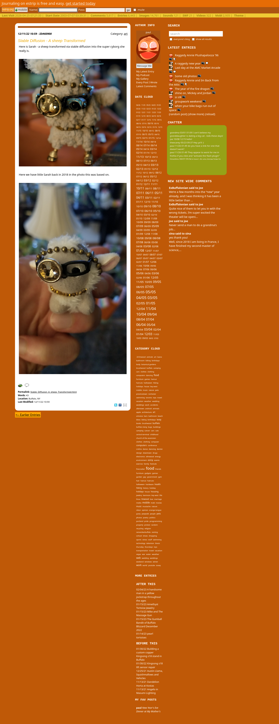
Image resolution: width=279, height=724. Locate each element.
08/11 (156, 188)
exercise (139, 464)
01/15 (152, 137)
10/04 (141, 314)
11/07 (156, 250)
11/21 (149, 112)
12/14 (158, 138)
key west (153, 386)
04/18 (154, 116)
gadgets (148, 473)
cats (157, 430)
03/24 (138, 109)
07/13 (147, 160)
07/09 (139, 226)
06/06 (153, 269)
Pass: (101, 10)
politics (152, 517)
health (157, 484)
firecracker (140, 469)
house (146, 386)
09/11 (148, 188)
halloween (148, 383)
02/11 (157, 197)
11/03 (156, 334)
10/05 (148, 282)
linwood (145, 499)
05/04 (151, 324)
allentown (140, 408)
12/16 (149, 120)
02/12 (155, 180)
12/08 (147, 233)
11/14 (139, 141)
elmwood (150, 456)
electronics (140, 456)
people (152, 513)
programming (156, 521)
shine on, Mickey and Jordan (192, 93)
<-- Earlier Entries (28, 415)
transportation (142, 550)
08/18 (148, 116)
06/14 (154, 145)
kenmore (146, 495)
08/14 (139, 145)
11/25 (143, 105)
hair (138, 480)
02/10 (154, 214)
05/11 (159, 193)
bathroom (140, 360)
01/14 (147, 152)
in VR (177, 97)
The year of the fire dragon (191, 89)
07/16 (144, 123)
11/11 (154, 184)
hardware (150, 484)
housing (155, 491)
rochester (152, 394)
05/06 (140, 273)
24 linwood (141, 357)
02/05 (140, 303)
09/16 (159, 120)
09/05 (157, 282)
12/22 (159, 109)
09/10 (147, 206)
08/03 (151, 338)
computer (155, 442)
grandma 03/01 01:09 (181, 132)
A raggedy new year (188, 63)
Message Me (144, 66)
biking (148, 360)
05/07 (146, 258)
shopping (153, 536)
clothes (143, 371)
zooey (158, 565)
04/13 (146, 165)
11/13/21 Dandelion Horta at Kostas (147, 683)
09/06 (153, 265)
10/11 (140, 188)
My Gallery (142, 78)
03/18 (159, 116)
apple (138, 412)
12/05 (154, 277)
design (139, 453)
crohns (139, 449)
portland (139, 521)
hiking (155, 383)
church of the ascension (146, 438)
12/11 (147, 184)
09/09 (147, 222)
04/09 (139, 230)
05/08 (154, 242)
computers (140, 375)
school (139, 536)
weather (147, 401)
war (143, 554)
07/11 (140, 193)
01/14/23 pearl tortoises (144, 635)
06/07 (139, 258)
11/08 (154, 234)
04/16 (138, 127)
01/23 (154, 109)
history (146, 488)
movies (159, 503)
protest (147, 525)
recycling (140, 528)
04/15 (157, 134)
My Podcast (143, 75)
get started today (80, 3)
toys (154, 397)
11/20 (159, 112)
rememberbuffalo (143, 532)
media (138, 503)
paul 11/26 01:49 (178, 145)
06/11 (149, 193)
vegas (138, 554)
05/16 (156, 123)
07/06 (146, 269)
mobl (153, 503)
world (145, 565)
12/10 (147, 201)
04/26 (138, 105)
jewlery (139, 495)
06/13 (154, 160)
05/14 (139, 149)
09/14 (153, 142)
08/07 (153, 254)
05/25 (148, 105)
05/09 (155, 226)
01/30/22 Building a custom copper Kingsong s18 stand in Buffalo (149, 654)
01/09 (139, 234)
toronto (149, 397)
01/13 (147, 169)
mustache (147, 506)
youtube (151, 565)
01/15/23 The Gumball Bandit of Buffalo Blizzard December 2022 (149, 624)
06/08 (147, 242)
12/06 (153, 262)
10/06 (146, 265)
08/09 (155, 222)
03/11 (148, 197)
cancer (147, 430)
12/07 (148, 250)
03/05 (153, 297)
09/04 (152, 314)
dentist (159, 449)
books (138, 423)
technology (140, 543)
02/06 (139, 277)
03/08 (147, 246)
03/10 (147, 214)
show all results (204, 39)
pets (157, 390)
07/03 (156, 338)
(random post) (178, 114)
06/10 (148, 211)
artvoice (139, 416)
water (148, 554)
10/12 (145, 172)
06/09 (147, 226)
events (157, 460)
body (138, 364)
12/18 (143, 116)
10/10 (139, 206)
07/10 (140, 211)
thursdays (149, 547)
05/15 (151, 134)
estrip (150, 460)
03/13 (154, 165)
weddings (140, 405)
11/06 (139, 265)
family (146, 464)
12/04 (140, 309)
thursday (140, 547)
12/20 (154, 112)
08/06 (139, 269)
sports (138, 539)
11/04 (151, 308)
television (150, 543)
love (151, 499)
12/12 (154, 169)
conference (152, 445)
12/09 (146, 218)
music (145, 390)
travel (159, 397)
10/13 (148, 157)
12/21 (143, 112)
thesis (157, 543)
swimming (140, 397)
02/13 (139, 169)
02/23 (148, 109)
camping (156, 368)
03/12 (147, 180)
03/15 (138, 138)
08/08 (156, 238)
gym (160, 477)
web (138, 557)
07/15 (138, 134)
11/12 (139, 172)
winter (155, 561)
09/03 (145, 338)
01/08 (140, 250)
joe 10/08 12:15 (178, 139)
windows (148, 561)
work (147, 405)
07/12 (139, 176)
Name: (53, 10)
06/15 (144, 134)
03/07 (160, 258)
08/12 (158, 172)
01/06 (146, 277)
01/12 (139, 184)
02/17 (138, 120)
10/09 (139, 222)
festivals (153, 464)
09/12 (151, 172)
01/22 (138, 112)
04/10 (139, 214)
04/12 (139, 180)
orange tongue (155, 510)
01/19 (138, 116)
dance (145, 449)
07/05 (149, 286)
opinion (145, 510)
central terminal (142, 434)
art (126, 34)
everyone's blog (182, 39)
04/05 (141, 297)
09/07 (146, 254)
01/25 (159, 105)
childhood (154, 434)
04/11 (140, 197)
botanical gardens (148, 364)
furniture (140, 379)
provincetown (141, 394)
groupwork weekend (187, 101)
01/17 (143, 120)
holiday (153, 488)
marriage (158, 499)
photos (139, 517)
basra (159, 357)
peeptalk (145, 513)
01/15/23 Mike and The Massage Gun (149, 613)
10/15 (145, 130)
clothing (151, 371)
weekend (140, 561)
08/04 (140, 319)
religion (148, 528)
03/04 (148, 329)
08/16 (138, 123)
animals (150, 357)
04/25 (154, 105)
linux (138, 499)
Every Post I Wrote (146, 82)
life (161, 495)
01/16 (155, 127)
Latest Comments (146, 86)
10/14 (147, 141)
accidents (154, 405)
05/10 (156, 211)
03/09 (147, 230)
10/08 (140, 238)
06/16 (150, 123)
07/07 (159, 254)
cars (138, 371)
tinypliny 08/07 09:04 (180, 159)
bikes (138, 419)
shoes (145, 536)
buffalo (149, 368)
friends (158, 469)
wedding (155, 401)
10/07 (139, 254)
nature (151, 390)
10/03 (138, 338)
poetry (145, 517)
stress (144, 539)
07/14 (147, 145)
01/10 (139, 218)
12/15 (160, 127)
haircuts (139, 383)
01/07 (146, 262)
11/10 (154, 201)
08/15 (157, 130)
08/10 (156, 206)
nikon (138, 510)
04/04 (139, 329)
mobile (21, 10)
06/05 (140, 292)
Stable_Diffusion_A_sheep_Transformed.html (53, 391)
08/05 (140, 287)
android (148, 408)
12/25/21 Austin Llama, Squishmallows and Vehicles (149, 674)
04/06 (148, 273)
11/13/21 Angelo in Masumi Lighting (147, 691)
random (154, 525)
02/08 (155, 246)
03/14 (153, 149)
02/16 (149, 127)
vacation (139, 401)
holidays (139, 386)
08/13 (139, 160)
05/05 (151, 291)
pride (146, 521)
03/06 (155, 273)
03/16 (144, 127)
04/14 (146, 149)
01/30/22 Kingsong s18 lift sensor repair (149, 665)
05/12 (153, 176)
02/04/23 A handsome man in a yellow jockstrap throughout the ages (149, 595)
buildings (157, 427)
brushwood (141, 368)
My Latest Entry (145, 71)
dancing (149, 375)
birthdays (156, 360)
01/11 (139, 201)
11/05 (140, 282)
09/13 (155, 157)
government (152, 477)
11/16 (154, 120)
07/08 (139, 242)
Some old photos (185, 76)
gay (144, 477)
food (156, 375)
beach (160, 416)
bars (146, 416)
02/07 (139, 262)
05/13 (139, 164)
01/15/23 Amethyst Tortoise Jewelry (147, 606)
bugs (150, 427)
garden (139, 477)
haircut (154, 379)
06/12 (146, 176)
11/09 (154, 218)
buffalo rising (141, 427)
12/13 (153, 152)
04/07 (152, 258)
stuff (150, 539)
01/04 (139, 334)
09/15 (151, 130)
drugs (155, 453)
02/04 (157, 329)
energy (157, 456)
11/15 (138, 130)
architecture (147, 412)
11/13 (140, 157)
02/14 (139, 152)
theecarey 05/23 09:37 (181, 142)
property (139, 525)
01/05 (150, 303)
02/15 (145, 138)
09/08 (148, 238)
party (138, 513)
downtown (147, 453)
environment (141, 460)
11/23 (143, 109)
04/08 (139, 246)
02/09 (154, 230)
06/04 (141, 324)
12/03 (148, 334)
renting (155, 532)
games (147, 379)
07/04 (150, 319)
